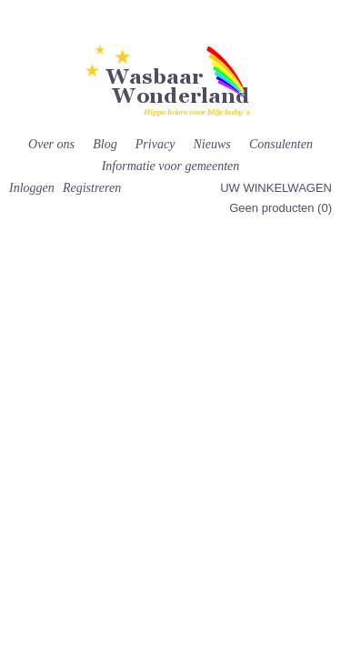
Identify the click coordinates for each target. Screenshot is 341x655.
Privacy (155, 144)
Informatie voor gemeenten (171, 166)
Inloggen (32, 188)
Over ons (51, 144)
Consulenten (281, 144)
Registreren (92, 188)
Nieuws (212, 144)
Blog (104, 144)
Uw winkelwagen (276, 188)
